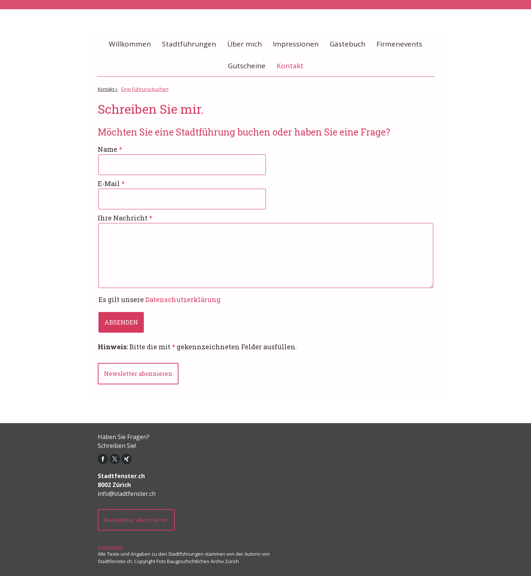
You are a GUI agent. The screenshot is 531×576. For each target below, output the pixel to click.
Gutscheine (247, 66)
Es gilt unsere (159, 299)
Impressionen (296, 44)
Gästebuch (347, 44)
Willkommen (130, 44)
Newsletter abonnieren (138, 373)
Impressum (110, 547)
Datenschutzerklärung (183, 299)
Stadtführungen (189, 44)
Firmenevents (399, 44)
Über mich (244, 44)
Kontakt (290, 66)
